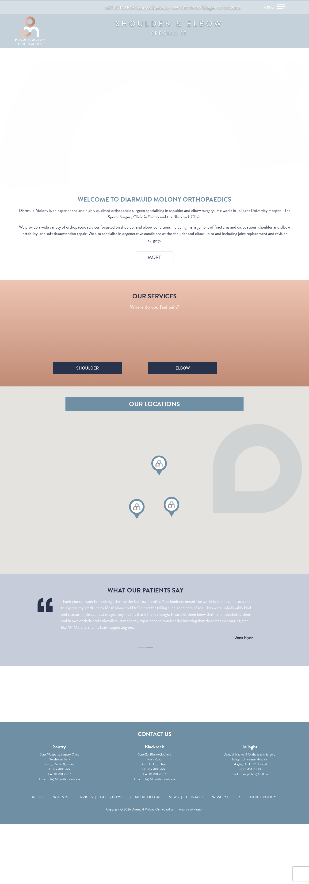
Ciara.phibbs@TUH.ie (248, 827)
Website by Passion (191, 866)
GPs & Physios (114, 853)
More (154, 253)
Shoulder (109, 382)
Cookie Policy (257, 853)
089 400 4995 (185, 7)
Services (85, 853)
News (172, 853)
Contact (192, 853)
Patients (62, 853)
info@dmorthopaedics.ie (69, 832)
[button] (159, 517)
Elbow (199, 382)
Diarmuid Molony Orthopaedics (41, 34)
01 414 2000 (229, 7)
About (41, 853)
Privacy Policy (222, 853)
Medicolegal (147, 853)
